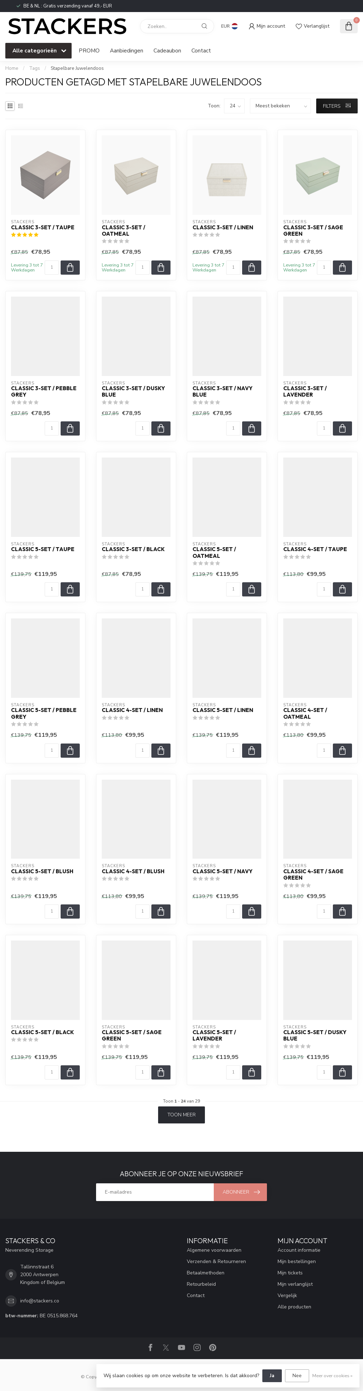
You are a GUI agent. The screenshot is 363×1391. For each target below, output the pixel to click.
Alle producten (294, 1306)
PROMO (89, 50)
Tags (34, 68)
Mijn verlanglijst (295, 1284)
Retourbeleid (201, 1284)
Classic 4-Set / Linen (132, 710)
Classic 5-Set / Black (42, 1032)
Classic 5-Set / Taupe (42, 549)
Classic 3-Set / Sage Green (313, 230)
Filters (337, 106)
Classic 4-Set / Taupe (315, 549)
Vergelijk (287, 1295)
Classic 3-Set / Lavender (305, 391)
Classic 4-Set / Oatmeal (305, 713)
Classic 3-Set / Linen (222, 227)
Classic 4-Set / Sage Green (313, 874)
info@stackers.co (39, 1300)
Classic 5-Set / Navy (222, 871)
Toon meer (181, 1114)
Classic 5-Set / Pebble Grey (44, 713)
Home (11, 68)
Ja (272, 1375)
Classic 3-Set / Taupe (42, 227)
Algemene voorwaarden (214, 1250)
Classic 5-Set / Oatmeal (214, 552)
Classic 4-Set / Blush (133, 871)
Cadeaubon (167, 50)
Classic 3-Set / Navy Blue (222, 391)
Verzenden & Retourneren (216, 1261)
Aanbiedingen (126, 50)
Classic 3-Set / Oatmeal (123, 230)
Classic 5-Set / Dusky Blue (314, 1035)
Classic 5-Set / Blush (42, 871)
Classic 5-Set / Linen (222, 710)
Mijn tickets (290, 1272)
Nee (297, 1375)
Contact (201, 50)
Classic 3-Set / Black (133, 549)
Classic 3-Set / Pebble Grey (44, 391)
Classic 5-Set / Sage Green (132, 1035)
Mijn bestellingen (297, 1261)
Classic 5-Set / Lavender (214, 1035)
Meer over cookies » (332, 1376)
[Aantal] (52, 267)
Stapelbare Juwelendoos (77, 68)
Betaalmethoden (205, 1272)
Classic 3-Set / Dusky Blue (133, 391)
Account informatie (299, 1250)
